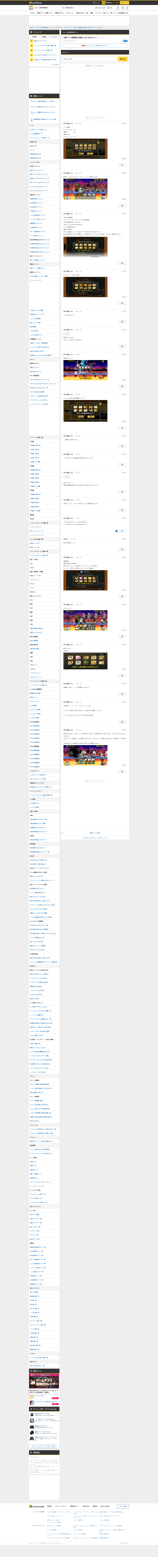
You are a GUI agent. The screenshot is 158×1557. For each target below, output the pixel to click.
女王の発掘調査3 (35, 758)
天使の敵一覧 (34, 1316)
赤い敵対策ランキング (36, 207)
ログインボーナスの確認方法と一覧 (40, 1019)
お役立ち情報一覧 (35, 1043)
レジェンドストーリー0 (37, 535)
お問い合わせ (86, 1506)
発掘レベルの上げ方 (36, 632)
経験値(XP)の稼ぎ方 (36, 986)
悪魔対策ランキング (36, 223)
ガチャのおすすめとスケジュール (40, 379)
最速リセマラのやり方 (36, 876)
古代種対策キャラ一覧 (36, 1280)
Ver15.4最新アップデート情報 (39, 276)
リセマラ (32, 13)
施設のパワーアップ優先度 (38, 946)
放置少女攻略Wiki (104, 1534)
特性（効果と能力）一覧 (37, 1365)
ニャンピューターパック (37, 1186)
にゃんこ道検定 (34, 807)
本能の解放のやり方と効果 (38, 823)
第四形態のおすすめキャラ (38, 848)
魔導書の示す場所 (35, 693)
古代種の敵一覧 (34, 1333)
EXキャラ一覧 (34, 1235)
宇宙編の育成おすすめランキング (40, 252)
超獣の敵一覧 (34, 1341)
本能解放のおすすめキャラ (38, 827)
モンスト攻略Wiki (104, 1520)
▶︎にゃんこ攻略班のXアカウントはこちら (43, 107)
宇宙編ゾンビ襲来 (35, 511)
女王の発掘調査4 (35, 762)
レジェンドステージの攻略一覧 (43, 50)
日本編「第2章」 (35, 453)
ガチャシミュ (70, 13)
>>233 (66, 476)
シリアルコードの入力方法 (38, 1072)
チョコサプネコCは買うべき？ (39, 1202)
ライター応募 (123, 1506)
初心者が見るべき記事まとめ (38, 860)
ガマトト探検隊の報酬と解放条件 (40, 1084)
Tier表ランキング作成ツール (38, 129)
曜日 (31, 608)
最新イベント (49, 13)
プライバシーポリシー (61, 1506)
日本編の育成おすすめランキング (40, 244)
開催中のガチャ (59, 13)
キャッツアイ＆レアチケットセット (40, 1182)
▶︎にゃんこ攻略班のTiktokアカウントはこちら (43, 113)
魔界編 (32, 519)
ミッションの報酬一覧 (36, 1015)
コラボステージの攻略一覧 (38, 775)
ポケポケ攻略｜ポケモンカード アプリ (110, 1516)
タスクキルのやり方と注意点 (38, 909)
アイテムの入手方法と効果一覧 (39, 1357)
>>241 (66, 334)
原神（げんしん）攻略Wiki (54, 1525)
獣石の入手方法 (34, 998)
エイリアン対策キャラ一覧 (38, 1267)
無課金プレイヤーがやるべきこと (40, 868)
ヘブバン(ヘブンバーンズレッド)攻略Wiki (111, 1525)
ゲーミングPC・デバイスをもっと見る (45, 1446)
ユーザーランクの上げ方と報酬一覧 (40, 1011)
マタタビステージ (35, 673)
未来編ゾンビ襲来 (35, 486)
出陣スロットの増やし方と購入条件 (40, 1027)
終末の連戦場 (34, 640)
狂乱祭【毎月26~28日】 (37, 351)
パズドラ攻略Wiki (78, 1520)
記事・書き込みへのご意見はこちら (95, 838)
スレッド (54, 37)
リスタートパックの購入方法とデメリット (42, 880)
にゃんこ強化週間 (35, 318)
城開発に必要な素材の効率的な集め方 (41, 1117)
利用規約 (49, 1506)
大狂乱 (32, 567)
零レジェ (113, 13)
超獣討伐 (32, 592)
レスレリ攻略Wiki (78, 1530)
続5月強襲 (33, 327)
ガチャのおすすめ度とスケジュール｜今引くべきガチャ (46, 55)
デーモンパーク (34, 701)
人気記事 (34, 37)
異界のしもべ (34, 697)
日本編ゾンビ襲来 (35, 462)
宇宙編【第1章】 (35, 498)
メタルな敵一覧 (34, 1312)
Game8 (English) (104, 1506)
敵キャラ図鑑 (34, 1292)
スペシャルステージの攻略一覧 (39, 555)
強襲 (31, 657)
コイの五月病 (34, 331)
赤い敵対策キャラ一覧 (36, 1251)
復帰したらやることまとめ (38, 1047)
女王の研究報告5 (35, 742)
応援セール (33, 1161)
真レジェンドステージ (36, 531)
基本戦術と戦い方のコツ (37, 888)
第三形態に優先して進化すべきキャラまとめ (43, 933)
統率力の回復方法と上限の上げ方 (40, 901)
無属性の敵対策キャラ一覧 (38, 1247)
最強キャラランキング (40, 41)
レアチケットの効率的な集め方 (39, 396)
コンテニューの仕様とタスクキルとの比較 (42, 905)
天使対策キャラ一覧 (36, 1276)
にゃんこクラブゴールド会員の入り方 (41, 1153)
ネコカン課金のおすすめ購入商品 (40, 1149)
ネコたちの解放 (34, 718)
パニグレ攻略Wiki (52, 1530)
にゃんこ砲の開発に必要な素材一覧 (40, 1113)
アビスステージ (34, 580)
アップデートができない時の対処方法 (41, 1060)
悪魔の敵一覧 (34, 1337)
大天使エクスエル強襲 (36, 310)
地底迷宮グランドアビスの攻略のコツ (41, 787)
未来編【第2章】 (35, 478)
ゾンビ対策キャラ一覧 (36, 1272)
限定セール (33, 1165)
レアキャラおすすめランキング (39, 186)
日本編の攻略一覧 (35, 445)
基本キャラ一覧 (34, 1239)
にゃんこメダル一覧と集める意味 (40, 1031)
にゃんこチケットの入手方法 (38, 978)
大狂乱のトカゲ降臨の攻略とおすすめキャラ (46, 59)
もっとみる (55, 64)
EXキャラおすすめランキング (38, 190)
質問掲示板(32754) (35, 158)
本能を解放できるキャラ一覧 (38, 819)
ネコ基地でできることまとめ (38, 1007)
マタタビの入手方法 (36, 994)
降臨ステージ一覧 (35, 575)
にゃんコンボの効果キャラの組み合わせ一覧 (43, 1129)
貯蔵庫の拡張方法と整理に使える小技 (41, 1023)
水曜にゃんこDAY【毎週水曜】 (39, 343)
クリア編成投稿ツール (36, 133)
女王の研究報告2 (35, 730)
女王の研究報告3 (35, 734)
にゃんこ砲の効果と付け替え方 (39, 1104)
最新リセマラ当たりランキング (39, 174)
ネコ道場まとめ (34, 803)
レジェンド (98, 13)
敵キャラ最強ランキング (37, 260)
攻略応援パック (34, 1178)
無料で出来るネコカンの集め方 (39, 974)
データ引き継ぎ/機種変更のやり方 (40, 1051)
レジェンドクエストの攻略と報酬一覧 (45, 45)
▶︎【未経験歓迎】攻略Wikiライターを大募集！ (43, 120)
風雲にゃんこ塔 (34, 543)
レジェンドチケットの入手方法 (39, 404)
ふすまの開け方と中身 (36, 1035)
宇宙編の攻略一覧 (35, 494)
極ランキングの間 (35, 322)
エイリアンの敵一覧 (36, 1321)
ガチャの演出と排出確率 (37, 392)
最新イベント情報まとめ (37, 268)
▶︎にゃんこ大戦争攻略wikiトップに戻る (42, 101)
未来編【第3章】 (35, 482)
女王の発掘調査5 (35, 767)
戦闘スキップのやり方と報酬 (38, 913)
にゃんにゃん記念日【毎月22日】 (40, 347)
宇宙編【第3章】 (35, 506)
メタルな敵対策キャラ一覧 (38, 1263)
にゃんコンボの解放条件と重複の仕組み (41, 1133)
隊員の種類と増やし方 (36, 1092)
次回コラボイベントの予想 (38, 779)
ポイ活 (96, 2)
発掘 (31, 624)
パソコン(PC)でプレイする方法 (39, 1068)
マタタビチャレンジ (36, 677)
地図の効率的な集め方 (36, 628)
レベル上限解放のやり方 (37, 937)
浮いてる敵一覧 (34, 1308)
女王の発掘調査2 (35, 754)
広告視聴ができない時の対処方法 (40, 1064)
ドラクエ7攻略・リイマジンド (55, 1516)
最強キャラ (40, 13)
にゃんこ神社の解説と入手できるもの (41, 1088)
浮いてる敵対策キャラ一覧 (38, 1259)
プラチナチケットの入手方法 (38, 400)
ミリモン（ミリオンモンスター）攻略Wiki (58, 1538)
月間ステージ (34, 665)
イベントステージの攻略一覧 (38, 685)
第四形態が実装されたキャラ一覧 (40, 852)
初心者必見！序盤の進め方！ (38, 864)
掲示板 (44, 37)
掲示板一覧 (33, 146)
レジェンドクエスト (36, 280)
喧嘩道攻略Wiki (104, 1538)
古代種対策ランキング (36, 227)
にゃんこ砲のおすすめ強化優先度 (40, 1109)
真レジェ (106, 13)
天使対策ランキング (36, 211)
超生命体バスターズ (36, 371)
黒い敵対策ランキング (36, 203)
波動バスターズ (34, 367)
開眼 (31, 616)
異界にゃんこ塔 (34, 547)
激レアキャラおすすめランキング (40, 182)
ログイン (124, 3)
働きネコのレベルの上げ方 (38, 896)
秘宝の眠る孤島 (34, 648)
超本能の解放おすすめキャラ (38, 831)
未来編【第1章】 (35, 474)
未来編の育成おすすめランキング (40, 248)
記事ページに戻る (95, 833)
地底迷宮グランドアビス (37, 314)
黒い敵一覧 (33, 1304)
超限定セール (34, 1170)
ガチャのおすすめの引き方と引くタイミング (43, 383)
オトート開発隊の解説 (36, 1100)
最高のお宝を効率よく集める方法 (40, 958)
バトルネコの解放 (35, 713)
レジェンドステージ (36, 527)
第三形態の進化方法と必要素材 (39, 929)
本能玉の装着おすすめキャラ (38, 840)
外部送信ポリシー (74, 1506)
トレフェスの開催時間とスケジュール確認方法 (43, 962)
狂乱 (87, 13)
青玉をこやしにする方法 (37, 950)
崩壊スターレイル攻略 (53, 1520)
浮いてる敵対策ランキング (38, 231)
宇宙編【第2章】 (35, 502)
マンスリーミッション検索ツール (40, 138)
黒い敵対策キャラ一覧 (36, 1255)
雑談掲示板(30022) (35, 154)
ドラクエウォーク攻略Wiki (54, 1522)
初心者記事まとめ (123, 13)
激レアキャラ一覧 (35, 1227)
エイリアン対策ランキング (38, 219)
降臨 (91, 13)
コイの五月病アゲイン (36, 335)
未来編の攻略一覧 (35, 470)
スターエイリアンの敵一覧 (38, 1325)
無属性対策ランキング (36, 199)
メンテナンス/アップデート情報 (39, 1056)
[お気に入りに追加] (100, 7)
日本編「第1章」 (35, 449)
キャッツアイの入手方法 (37, 990)
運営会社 (95, 1506)
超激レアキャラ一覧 (36, 1222)
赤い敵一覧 (33, 1300)
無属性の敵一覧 (34, 1296)
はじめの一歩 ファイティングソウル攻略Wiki (85, 1538)
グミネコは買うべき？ (36, 1198)
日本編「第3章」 (35, 457)
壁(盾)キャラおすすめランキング (39, 178)
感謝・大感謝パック (36, 1174)
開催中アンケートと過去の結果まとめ (41, 1141)
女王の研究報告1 (35, 726)
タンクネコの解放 (35, 709)
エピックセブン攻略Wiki (79, 1534)
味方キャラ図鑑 (34, 1214)
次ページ (101, 117)
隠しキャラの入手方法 (36, 941)
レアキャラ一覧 (34, 1231)
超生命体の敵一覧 (35, 1345)
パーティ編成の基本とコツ (38, 892)
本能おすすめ (80, 13)
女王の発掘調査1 (35, 750)
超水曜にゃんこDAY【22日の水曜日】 (41, 355)
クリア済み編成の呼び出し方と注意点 (41, 917)
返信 (122, 165)
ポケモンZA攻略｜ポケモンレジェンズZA (58, 1512)
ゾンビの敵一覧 (34, 1329)
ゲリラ (32, 588)
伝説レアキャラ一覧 (36, 1218)
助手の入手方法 (34, 1121)
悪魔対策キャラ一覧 (36, 1284)
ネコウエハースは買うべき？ (38, 1194)
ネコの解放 (33, 705)
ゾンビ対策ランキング (36, 235)
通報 (124, 123)
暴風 (31, 600)
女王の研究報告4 (35, 738)
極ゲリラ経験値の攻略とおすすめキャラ (80, 38)
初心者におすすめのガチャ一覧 (39, 388)
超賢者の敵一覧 (34, 1349)
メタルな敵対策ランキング (38, 215)
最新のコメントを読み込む (95, 65)
